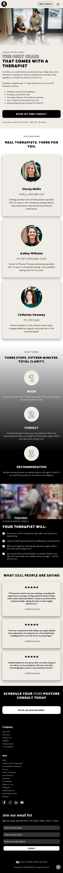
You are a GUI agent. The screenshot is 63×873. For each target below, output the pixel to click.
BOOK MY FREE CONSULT (31, 113)
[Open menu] (34, 3)
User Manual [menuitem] (7, 775)
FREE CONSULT (45, 4)
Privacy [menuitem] (5, 769)
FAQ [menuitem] (4, 760)
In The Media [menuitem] (7, 747)
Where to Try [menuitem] (7, 784)
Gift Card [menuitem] (6, 735)
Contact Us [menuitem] (6, 738)
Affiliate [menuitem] (5, 741)
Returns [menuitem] (5, 796)
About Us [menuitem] (6, 731)
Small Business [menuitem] (8, 790)
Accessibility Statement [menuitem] (11, 766)
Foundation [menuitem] (7, 781)
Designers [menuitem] (6, 787)
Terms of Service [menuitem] (9, 772)
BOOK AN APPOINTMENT (31, 710)
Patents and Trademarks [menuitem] (12, 763)
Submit (31, 848)
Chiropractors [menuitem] (8, 744)
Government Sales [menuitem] (9, 793)
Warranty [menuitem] (6, 778)
